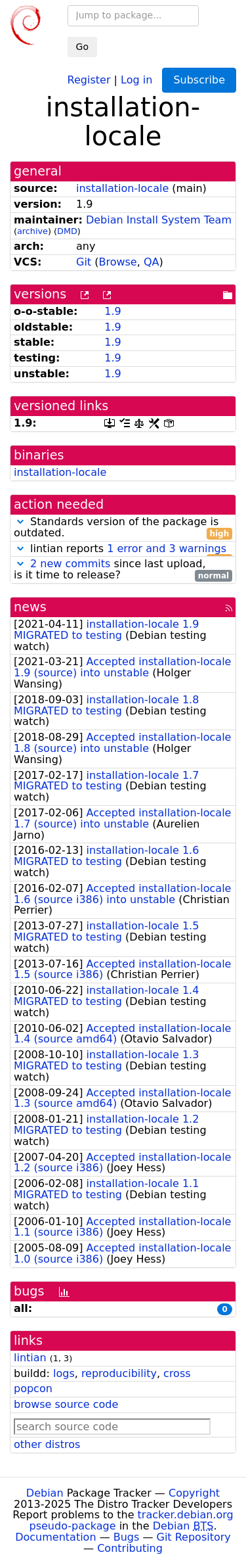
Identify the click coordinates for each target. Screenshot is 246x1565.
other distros (47, 1444)
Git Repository (194, 1537)
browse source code (66, 1404)
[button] (20, 521)
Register (89, 79)
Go (82, 46)
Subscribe (199, 80)
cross (176, 1373)
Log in (136, 79)
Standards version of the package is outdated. (123, 528)
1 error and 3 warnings (166, 548)
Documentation (55, 1537)
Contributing (130, 1548)
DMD (67, 231)
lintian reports (123, 549)
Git (83, 262)
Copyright (194, 1493)
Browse (117, 262)
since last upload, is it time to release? (123, 570)
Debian (45, 1493)
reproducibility (119, 1373)
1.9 (112, 311)
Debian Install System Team (159, 220)
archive (32, 231)
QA (151, 262)
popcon (33, 1388)
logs (64, 1373)
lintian (30, 1357)
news (30, 607)
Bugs (126, 1537)
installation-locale (122, 188)
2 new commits (70, 563)
